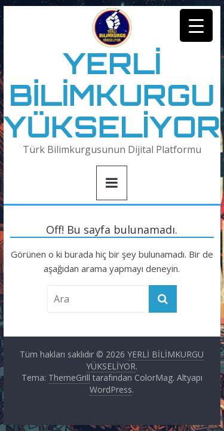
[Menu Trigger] (196, 25)
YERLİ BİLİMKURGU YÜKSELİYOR (112, 95)
